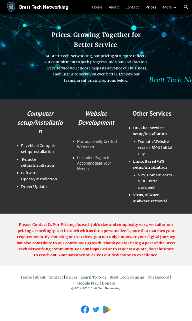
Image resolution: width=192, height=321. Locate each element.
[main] (96, 56)
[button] (186, 7)
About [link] (114, 6)
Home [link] (97, 6)
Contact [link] (132, 6)
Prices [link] (151, 6)
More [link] (167, 6)
